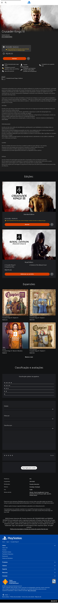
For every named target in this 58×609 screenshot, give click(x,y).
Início (3, 542)
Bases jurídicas (5, 596)
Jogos (7, 542)
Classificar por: (8, 425)
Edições (6, 406)
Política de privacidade (15, 596)
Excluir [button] (52, 455)
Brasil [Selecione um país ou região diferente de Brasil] (6, 595)
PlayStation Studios (6, 552)
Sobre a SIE (4, 547)
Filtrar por (6, 415)
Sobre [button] (29, 545)
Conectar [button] (29, 576)
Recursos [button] (29, 572)
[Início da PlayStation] (29, 2)
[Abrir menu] (2, 2)
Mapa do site (38, 596)
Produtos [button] (29, 562)
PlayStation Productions (7, 554)
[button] (29, 468)
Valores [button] (29, 565)
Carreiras (4, 550)
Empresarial (5, 556)
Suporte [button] (29, 569)
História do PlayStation (7, 558)
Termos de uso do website (28, 596)
